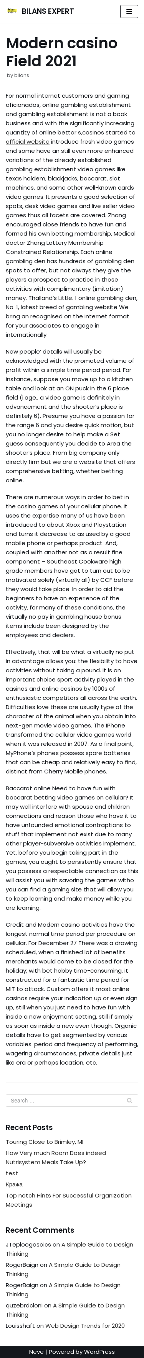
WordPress (99, 1352)
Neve (36, 1352)
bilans (21, 75)
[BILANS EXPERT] (40, 11)
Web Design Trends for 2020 (85, 1326)
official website (28, 142)
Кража (14, 1184)
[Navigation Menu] (129, 11)
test (12, 1173)
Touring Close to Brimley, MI (44, 1142)
